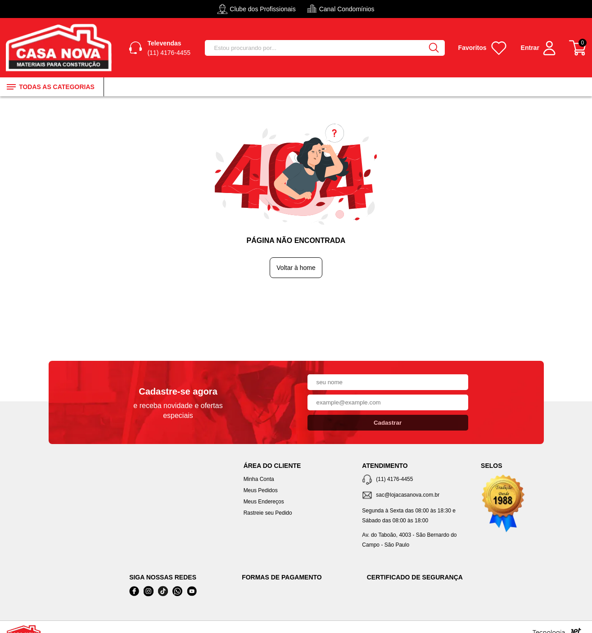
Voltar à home (295, 267)
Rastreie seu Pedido (268, 513)
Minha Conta (259, 479)
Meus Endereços (264, 501)
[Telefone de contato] (414, 479)
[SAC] (414, 495)
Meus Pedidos (261, 490)
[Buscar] (434, 48)
